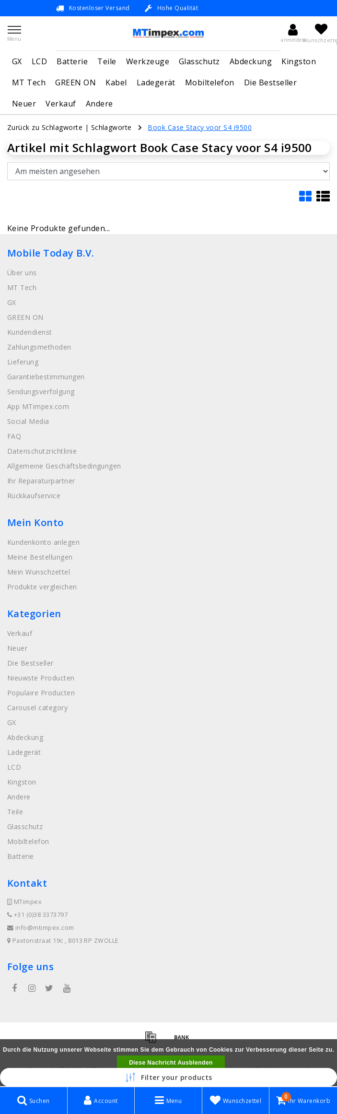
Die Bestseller (270, 82)
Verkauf (61, 103)
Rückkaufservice (33, 495)
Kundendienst (29, 332)
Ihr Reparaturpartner (41, 480)
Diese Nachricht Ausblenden (171, 1062)
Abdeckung (251, 61)
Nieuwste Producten (41, 677)
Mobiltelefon (209, 82)
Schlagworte (111, 127)
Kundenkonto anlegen (43, 542)
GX (17, 61)
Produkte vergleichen (42, 586)
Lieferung (22, 361)
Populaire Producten (41, 692)
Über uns (22, 272)
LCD (39, 61)
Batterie (72, 61)
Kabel (116, 82)
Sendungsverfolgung (41, 391)
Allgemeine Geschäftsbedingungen (64, 465)
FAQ (14, 436)
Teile (106, 61)
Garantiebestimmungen (46, 376)
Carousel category (37, 707)
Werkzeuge (147, 61)
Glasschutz (199, 61)
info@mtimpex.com (40, 928)
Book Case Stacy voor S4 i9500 (200, 127)
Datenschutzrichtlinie (42, 451)
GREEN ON (75, 82)
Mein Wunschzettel (38, 571)
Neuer (24, 103)
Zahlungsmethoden (39, 347)
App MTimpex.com (38, 406)
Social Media (28, 421)
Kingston (298, 61)
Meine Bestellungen (40, 557)
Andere (99, 103)
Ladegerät (156, 82)
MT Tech (29, 82)
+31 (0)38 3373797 (37, 915)
